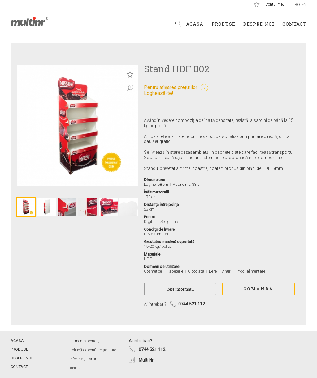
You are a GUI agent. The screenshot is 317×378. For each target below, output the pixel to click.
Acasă (194, 24)
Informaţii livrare (84, 359)
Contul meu (275, 4)
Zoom (130, 88)
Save (130, 74)
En (304, 4)
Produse (223, 24)
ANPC (75, 368)
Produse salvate (256, 4)
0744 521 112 (152, 349)
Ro (297, 4)
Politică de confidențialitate (93, 350)
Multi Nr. (29, 21)
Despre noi (258, 24)
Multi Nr (146, 360)
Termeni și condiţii (85, 341)
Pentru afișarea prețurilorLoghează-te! (170, 90)
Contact (294, 24)
